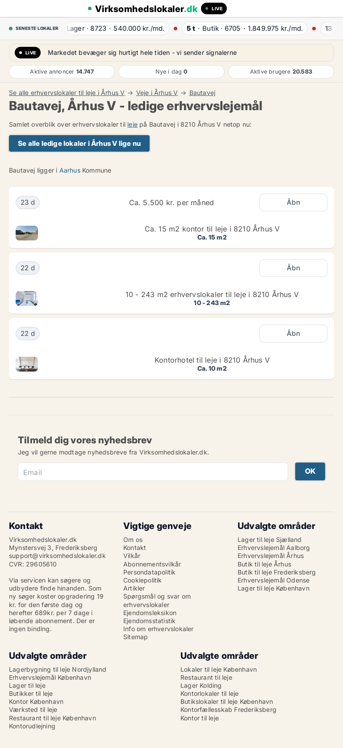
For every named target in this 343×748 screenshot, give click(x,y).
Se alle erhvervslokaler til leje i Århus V (67, 92)
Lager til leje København (274, 588)
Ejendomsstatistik (149, 620)
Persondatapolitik (149, 572)
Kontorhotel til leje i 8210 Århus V (212, 360)
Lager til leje (27, 685)
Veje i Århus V (157, 92)
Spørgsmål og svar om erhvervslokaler (157, 600)
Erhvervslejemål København (50, 677)
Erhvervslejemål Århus (271, 555)
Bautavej (202, 92)
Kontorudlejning (32, 726)
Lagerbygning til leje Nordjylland (58, 669)
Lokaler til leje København (218, 669)
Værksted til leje (33, 709)
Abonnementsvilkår (152, 564)
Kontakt (134, 547)
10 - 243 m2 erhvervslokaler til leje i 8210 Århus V (212, 294)
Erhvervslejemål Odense (274, 580)
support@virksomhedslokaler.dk (57, 555)
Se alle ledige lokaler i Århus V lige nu (79, 143)
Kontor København (36, 701)
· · (113, 28)
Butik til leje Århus (264, 564)
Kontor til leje (199, 718)
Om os (132, 539)
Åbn (293, 202)
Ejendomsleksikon (149, 612)
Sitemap (135, 637)
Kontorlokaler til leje (209, 693)
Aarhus (69, 170)
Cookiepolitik (142, 580)
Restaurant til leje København (52, 718)
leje (132, 124)
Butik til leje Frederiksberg (277, 572)
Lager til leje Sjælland (270, 539)
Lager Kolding (201, 685)
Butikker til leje (31, 693)
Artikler (134, 588)
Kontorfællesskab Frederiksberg (228, 709)
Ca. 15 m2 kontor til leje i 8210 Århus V (212, 229)
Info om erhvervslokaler (158, 628)
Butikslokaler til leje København (226, 701)
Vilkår (131, 555)
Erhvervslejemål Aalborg (274, 547)
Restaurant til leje (206, 677)
